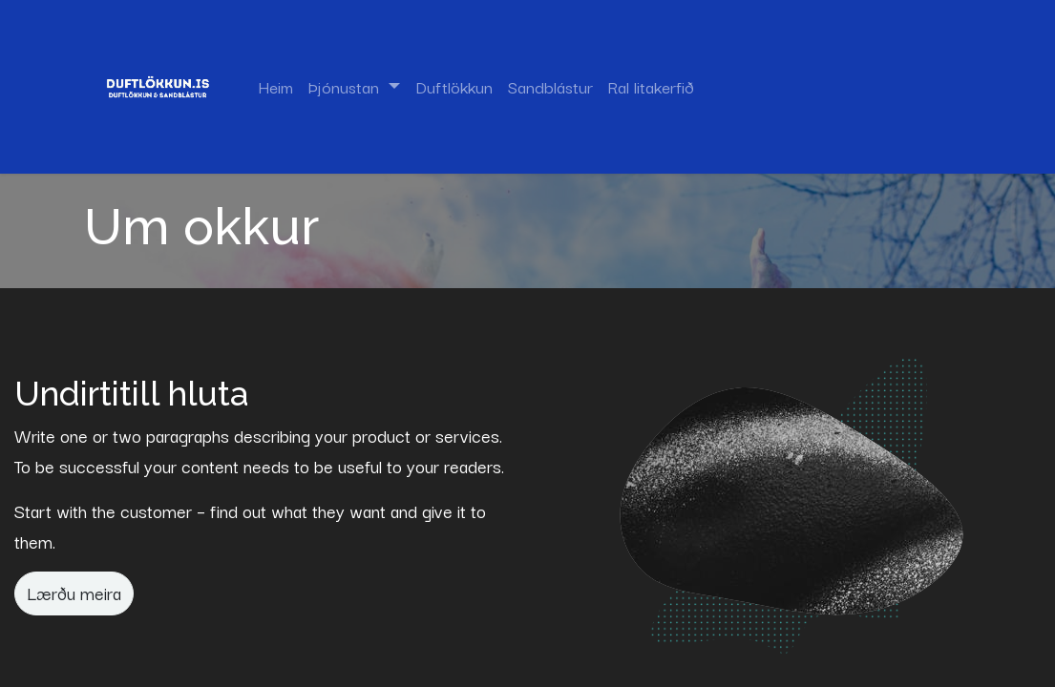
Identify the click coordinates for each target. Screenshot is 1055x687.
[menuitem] (275, 87)
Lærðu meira (74, 592)
